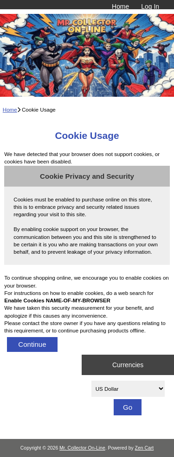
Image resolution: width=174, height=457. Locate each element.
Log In (150, 6)
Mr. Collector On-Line (82, 448)
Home (120, 6)
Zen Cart (144, 448)
